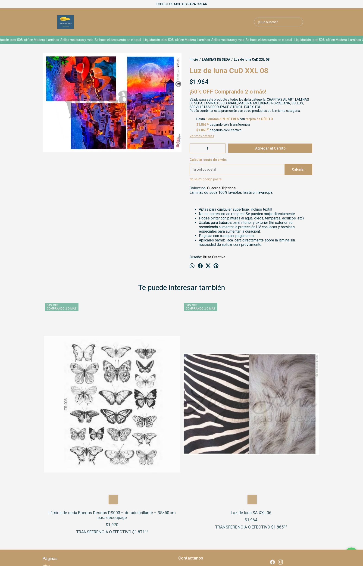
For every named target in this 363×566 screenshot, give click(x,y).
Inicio (46, 467)
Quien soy (50, 471)
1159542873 (190, 477)
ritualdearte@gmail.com (199, 485)
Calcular (298, 169)
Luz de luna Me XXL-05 (286, 408)
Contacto (49, 481)
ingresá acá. (173, 537)
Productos (50, 476)
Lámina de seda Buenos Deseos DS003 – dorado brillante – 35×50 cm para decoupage (77, 411)
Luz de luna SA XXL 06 (147, 408)
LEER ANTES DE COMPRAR (62, 486)
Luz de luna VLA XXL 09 (216, 408)
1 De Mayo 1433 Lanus (198, 468)
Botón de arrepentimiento (194, 537)
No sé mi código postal (206, 179)
